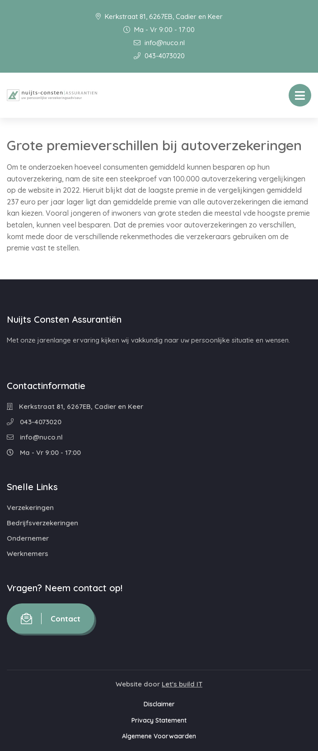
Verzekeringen (30, 507)
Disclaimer (159, 704)
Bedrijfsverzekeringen (42, 523)
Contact (50, 618)
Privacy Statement (159, 720)
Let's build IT (182, 684)
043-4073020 (159, 55)
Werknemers (27, 553)
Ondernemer (28, 538)
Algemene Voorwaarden (159, 736)
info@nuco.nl (159, 42)
